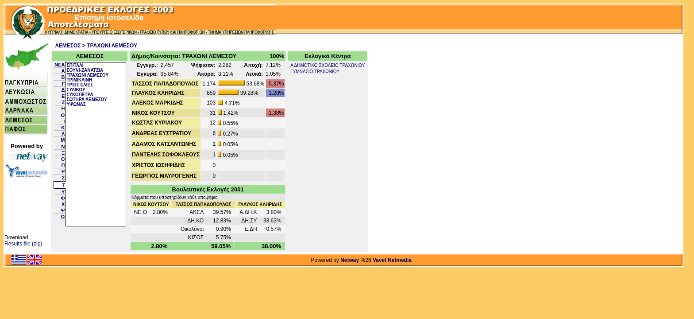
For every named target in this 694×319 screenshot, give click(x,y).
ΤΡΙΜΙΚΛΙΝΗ (79, 80)
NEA (59, 64)
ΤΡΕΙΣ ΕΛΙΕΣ (79, 84)
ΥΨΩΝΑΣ (75, 104)
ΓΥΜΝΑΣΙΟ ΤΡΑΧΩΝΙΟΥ (314, 71)
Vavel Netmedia (392, 260)
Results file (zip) (23, 244)
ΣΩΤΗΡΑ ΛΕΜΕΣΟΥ (86, 99)
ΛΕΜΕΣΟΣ (68, 46)
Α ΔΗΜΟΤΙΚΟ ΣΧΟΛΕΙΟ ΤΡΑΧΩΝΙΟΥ (327, 65)
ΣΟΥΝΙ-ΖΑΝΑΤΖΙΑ (84, 70)
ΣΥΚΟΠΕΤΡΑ (79, 94)
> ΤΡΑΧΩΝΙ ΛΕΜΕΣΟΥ (109, 46)
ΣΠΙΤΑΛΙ (74, 65)
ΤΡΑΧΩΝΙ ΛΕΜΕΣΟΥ (87, 75)
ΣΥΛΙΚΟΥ (75, 89)
